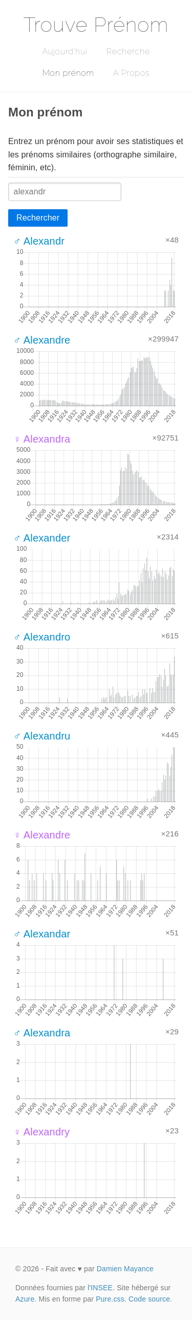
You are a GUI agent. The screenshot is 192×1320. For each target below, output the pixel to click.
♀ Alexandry (41, 1131)
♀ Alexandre (41, 835)
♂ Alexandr (39, 241)
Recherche (128, 51)
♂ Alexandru (41, 736)
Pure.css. (111, 1299)
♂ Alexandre (41, 340)
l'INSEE (100, 1288)
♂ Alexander (41, 538)
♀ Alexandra (41, 439)
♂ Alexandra (41, 1032)
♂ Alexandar (41, 933)
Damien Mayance (125, 1269)
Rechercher (37, 217)
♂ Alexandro (41, 637)
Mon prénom (68, 73)
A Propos (131, 73)
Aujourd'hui (65, 51)
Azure (24, 1299)
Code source (149, 1299)
